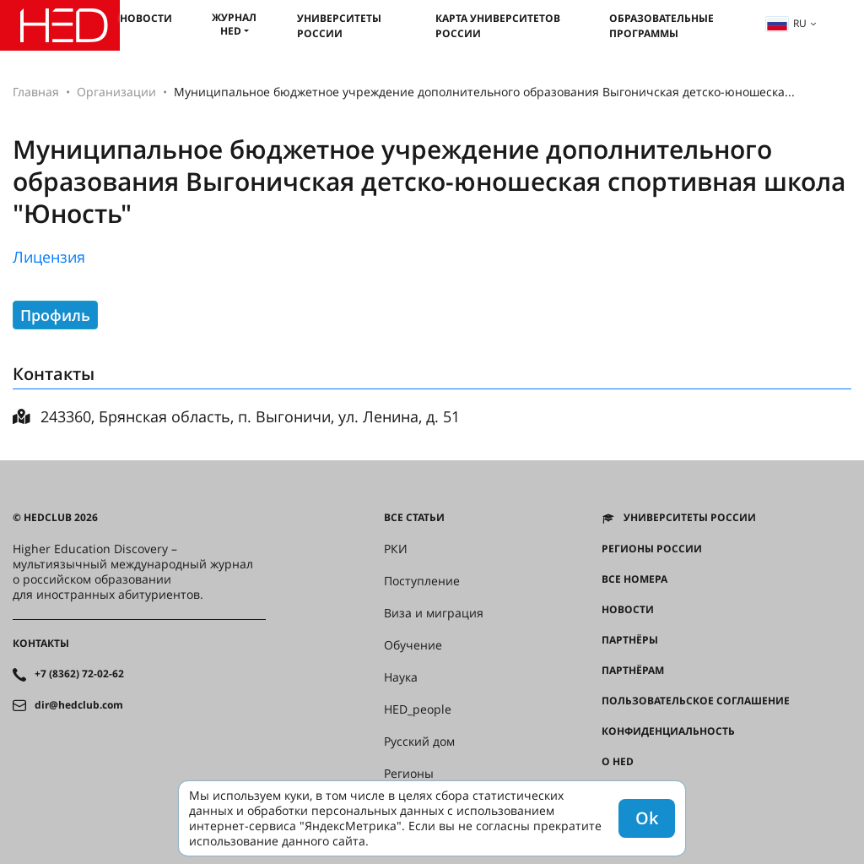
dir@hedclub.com (79, 705)
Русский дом (419, 741)
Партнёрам (633, 670)
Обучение (413, 645)
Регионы (409, 773)
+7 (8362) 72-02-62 (79, 674)
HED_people (417, 709)
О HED (618, 762)
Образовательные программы (661, 26)
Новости (146, 18)
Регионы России (652, 549)
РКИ (396, 549)
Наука (401, 677)
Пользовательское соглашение (696, 701)
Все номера (634, 579)
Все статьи (414, 517)
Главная (36, 92)
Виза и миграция (433, 613)
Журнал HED (234, 24)
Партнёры (630, 640)
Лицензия (49, 257)
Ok (646, 818)
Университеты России (339, 26)
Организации (116, 92)
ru (786, 23)
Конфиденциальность (668, 731)
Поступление (422, 581)
